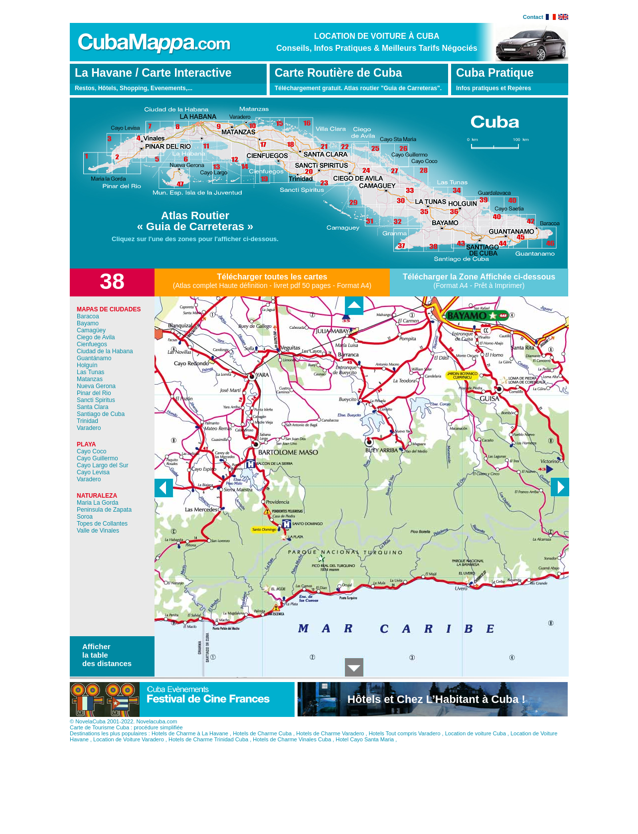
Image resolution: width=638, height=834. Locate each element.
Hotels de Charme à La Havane (190, 741)
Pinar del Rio (94, 393)
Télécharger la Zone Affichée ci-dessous (479, 277)
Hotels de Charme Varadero (330, 741)
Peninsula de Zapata (104, 509)
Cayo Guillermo (97, 458)
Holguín (87, 365)
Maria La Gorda (97, 502)
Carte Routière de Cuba (338, 72)
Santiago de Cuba (101, 414)
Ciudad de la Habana (105, 351)
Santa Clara (92, 407)
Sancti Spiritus (96, 400)
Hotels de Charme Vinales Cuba (292, 747)
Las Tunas (90, 372)
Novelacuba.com (156, 729)
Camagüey (91, 330)
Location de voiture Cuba (475, 741)
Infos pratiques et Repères (493, 88)
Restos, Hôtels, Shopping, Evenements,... (133, 88)
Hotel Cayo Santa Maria (364, 747)
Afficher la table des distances (107, 655)
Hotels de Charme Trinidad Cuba (208, 747)
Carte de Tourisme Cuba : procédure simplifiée (126, 735)
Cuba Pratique (495, 72)
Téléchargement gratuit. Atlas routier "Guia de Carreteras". (358, 88)
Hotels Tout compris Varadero (405, 741)
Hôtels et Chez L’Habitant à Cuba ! (436, 706)
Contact (533, 17)
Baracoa (88, 316)
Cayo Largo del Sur (102, 465)
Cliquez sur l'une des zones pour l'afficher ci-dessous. (195, 239)
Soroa (85, 516)
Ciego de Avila (96, 337)
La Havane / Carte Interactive (153, 72)
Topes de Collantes (102, 523)
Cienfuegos (92, 344)
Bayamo (88, 323)
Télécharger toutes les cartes (272, 277)
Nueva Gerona (96, 386)
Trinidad (87, 420)
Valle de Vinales (98, 530)
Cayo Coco (91, 451)
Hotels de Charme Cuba (262, 741)
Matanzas (90, 379)
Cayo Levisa (93, 472)
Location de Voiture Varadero (128, 747)
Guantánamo (94, 358)
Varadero (89, 427)
